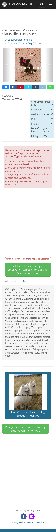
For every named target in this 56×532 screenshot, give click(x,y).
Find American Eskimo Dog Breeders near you (28, 396)
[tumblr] (35, 87)
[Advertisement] (28, 16)
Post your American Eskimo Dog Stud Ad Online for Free (25, 428)
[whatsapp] (50, 87)
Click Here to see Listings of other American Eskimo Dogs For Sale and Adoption (28, 269)
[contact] (32, 516)
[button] (7, 65)
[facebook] (13, 87)
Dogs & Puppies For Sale (18, 39)
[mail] (5, 87)
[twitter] (28, 87)
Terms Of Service (35, 522)
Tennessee (41, 43)
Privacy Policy (18, 522)
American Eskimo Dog (19, 43)
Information (11, 281)
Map (25, 281)
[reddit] (42, 87)
